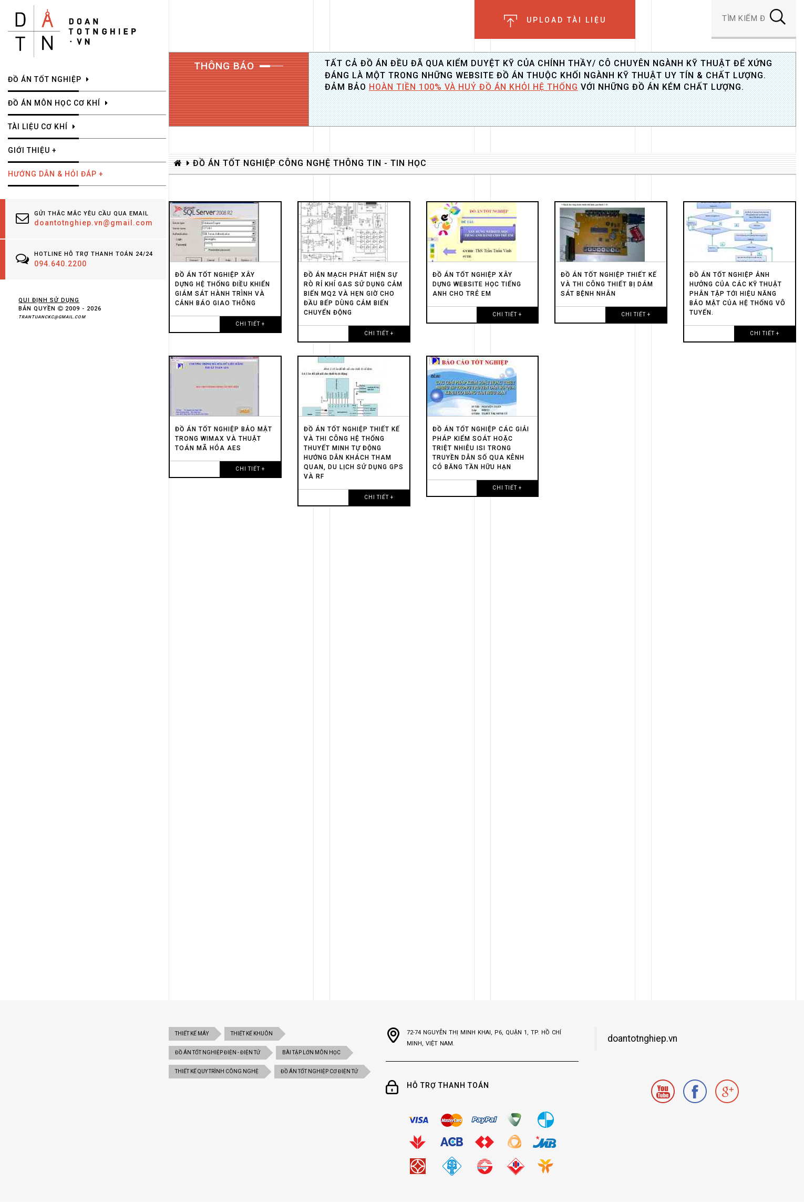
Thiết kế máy (192, 1033)
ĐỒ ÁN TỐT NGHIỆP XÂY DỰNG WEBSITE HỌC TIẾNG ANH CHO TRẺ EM (476, 284)
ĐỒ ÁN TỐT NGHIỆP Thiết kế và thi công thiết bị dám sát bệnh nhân (609, 284)
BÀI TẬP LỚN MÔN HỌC (311, 1052)
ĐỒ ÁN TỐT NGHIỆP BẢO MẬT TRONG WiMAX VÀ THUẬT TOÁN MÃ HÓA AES (223, 438)
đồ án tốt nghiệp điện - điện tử (217, 1052)
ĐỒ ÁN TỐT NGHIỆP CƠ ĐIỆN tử (319, 1071)
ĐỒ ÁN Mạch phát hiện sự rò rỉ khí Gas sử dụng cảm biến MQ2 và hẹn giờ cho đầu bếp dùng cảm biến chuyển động (353, 293)
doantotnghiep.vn (642, 1038)
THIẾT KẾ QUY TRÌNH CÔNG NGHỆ (217, 1071)
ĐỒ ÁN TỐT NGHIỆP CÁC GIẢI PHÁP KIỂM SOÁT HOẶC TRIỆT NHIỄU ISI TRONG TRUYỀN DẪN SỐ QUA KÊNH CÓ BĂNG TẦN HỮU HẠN (480, 448)
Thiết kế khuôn (252, 1033)
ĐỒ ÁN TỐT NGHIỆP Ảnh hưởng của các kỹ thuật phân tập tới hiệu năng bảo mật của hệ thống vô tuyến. (737, 293)
